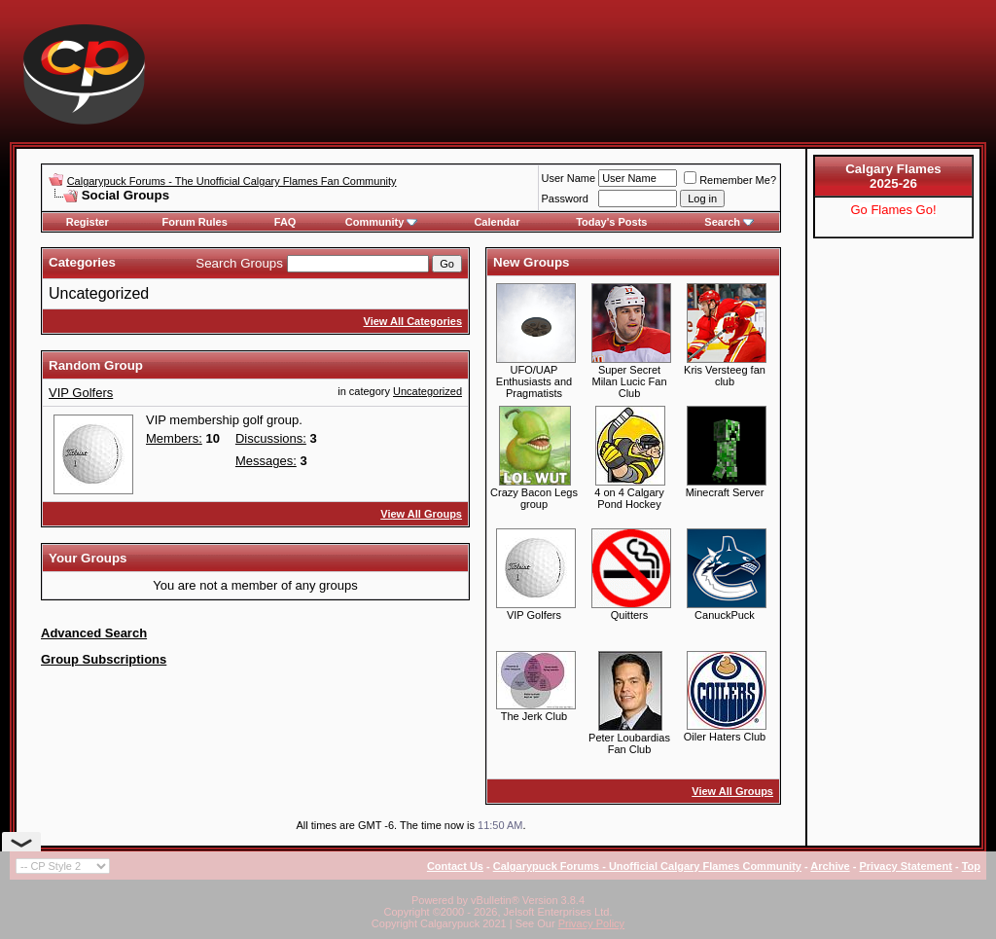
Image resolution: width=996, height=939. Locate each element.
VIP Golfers (81, 392)
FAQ (285, 222)
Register (87, 222)
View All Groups (421, 514)
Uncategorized (99, 293)
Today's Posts (611, 222)
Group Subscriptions (103, 659)
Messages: (266, 460)
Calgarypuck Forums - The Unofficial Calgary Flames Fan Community (232, 181)
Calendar (496, 222)
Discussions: (270, 438)
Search (729, 222)
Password (565, 198)
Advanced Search (94, 633)
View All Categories (413, 321)
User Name (569, 178)
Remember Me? (730, 180)
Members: (174, 438)
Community (381, 222)
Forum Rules (195, 222)
